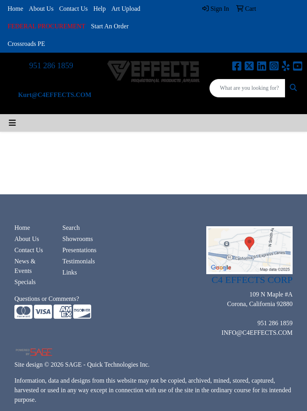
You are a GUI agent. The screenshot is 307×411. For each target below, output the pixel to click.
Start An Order (110, 26)
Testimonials (78, 261)
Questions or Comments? (46, 298)
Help (99, 8)
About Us (41, 8)
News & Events (25, 266)
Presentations (79, 250)
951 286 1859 (51, 65)
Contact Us (73, 8)
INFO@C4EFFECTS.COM (257, 332)
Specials (25, 282)
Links (69, 272)
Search (71, 227)
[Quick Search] (247, 88)
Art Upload (126, 8)
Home (15, 8)
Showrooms (77, 238)
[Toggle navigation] (12, 122)
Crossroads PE (26, 43)
